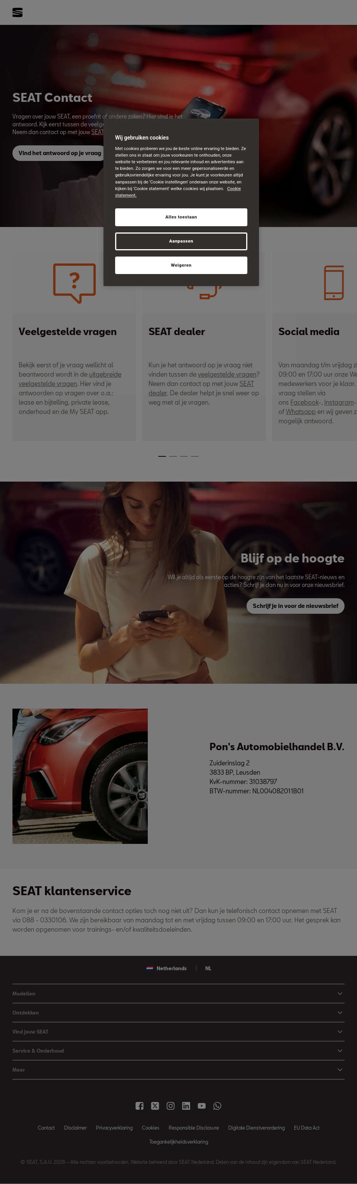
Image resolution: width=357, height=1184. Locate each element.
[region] (181, 202)
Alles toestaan (181, 217)
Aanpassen (181, 241)
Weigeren (181, 265)
